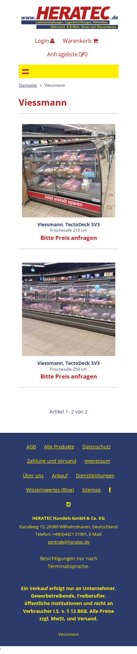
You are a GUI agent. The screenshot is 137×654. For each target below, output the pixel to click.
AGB (31, 446)
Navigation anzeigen (25, 71)
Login (45, 41)
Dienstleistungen (95, 475)
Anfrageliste (67, 54)
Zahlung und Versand (51, 461)
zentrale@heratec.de (69, 542)
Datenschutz (96, 446)
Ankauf (60, 475)
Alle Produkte (59, 446)
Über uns (33, 475)
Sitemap (91, 490)
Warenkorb (80, 41)
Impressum (97, 461)
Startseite (28, 85)
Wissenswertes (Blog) (50, 490)
